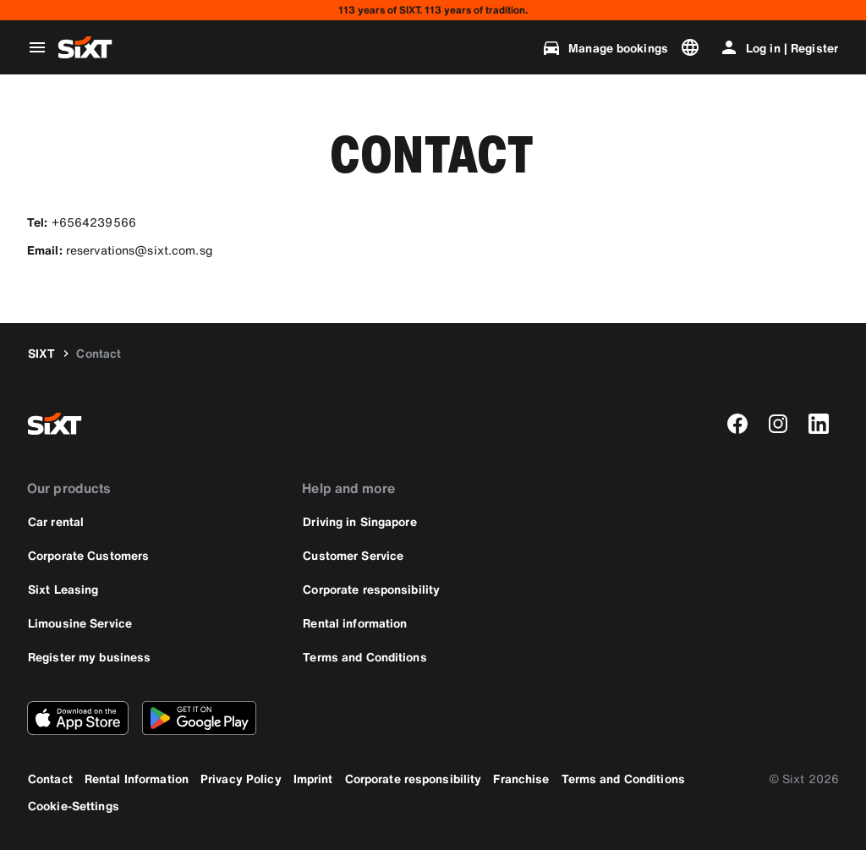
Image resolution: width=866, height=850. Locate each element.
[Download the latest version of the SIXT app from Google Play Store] (199, 718)
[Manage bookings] (604, 47)
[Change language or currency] (693, 47)
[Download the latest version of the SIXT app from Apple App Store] (78, 718)
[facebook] (737, 423)
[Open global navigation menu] (37, 47)
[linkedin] (818, 423)
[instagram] (778, 423)
